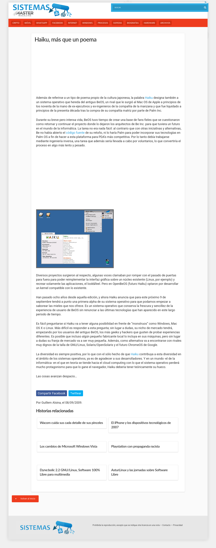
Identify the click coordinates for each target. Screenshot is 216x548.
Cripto (15, 23)
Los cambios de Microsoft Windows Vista (68, 446)
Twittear (75, 393)
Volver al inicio (25, 499)
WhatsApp (41, 23)
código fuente (75, 132)
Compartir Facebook (51, 393)
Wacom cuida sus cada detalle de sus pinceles (71, 423)
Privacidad (178, 525)
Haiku (149, 97)
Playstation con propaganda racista (135, 446)
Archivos (165, 23)
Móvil (28, 23)
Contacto (166, 525)
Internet (72, 23)
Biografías (133, 23)
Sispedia (117, 23)
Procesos (103, 23)
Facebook (57, 23)
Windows (87, 23)
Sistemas (42, 10)
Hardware (149, 23)
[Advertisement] (61, 69)
